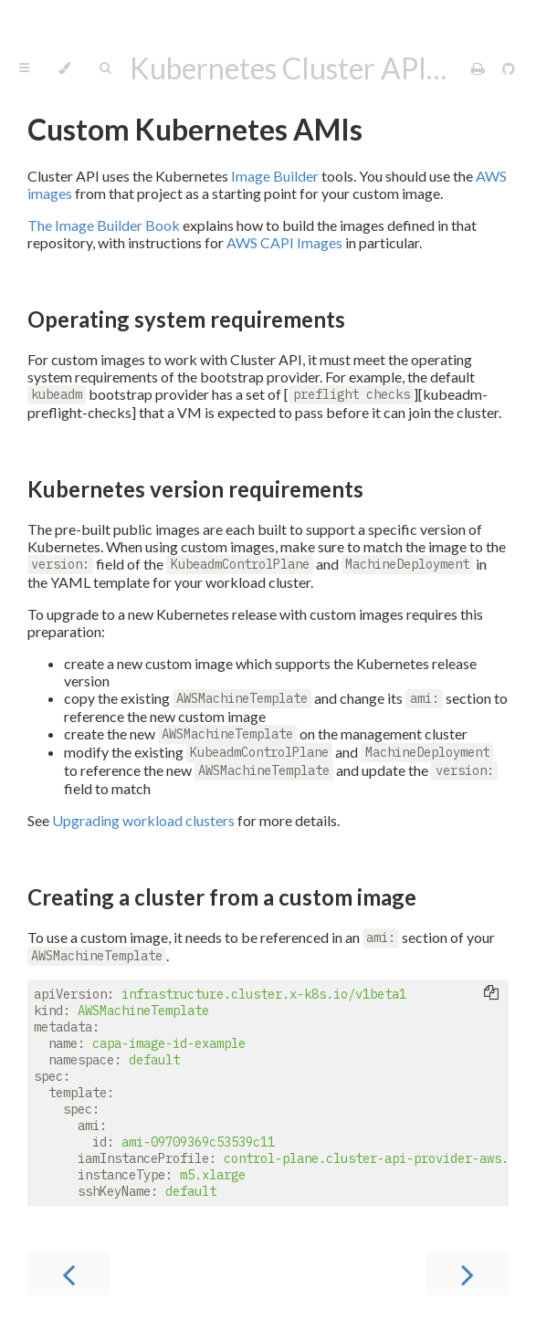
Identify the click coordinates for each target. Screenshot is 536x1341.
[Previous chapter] (68, 1273)
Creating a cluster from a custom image (221, 897)
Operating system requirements (186, 319)
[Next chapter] (467, 1273)
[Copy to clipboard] (491, 994)
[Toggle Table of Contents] (24, 68)
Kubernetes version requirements (195, 489)
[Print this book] (479, 68)
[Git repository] (508, 68)
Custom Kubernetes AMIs (195, 129)
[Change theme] (64, 68)
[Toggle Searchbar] (105, 68)
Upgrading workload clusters (143, 820)
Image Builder (275, 175)
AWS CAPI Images (284, 242)
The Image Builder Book (103, 225)
